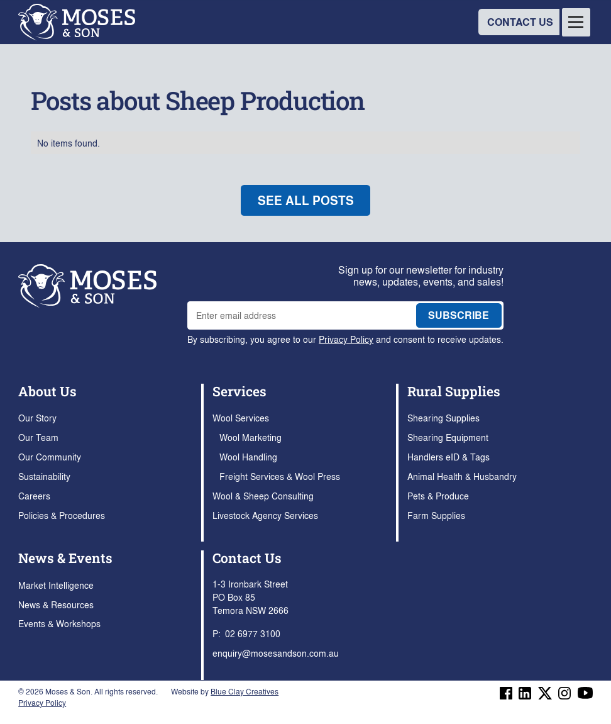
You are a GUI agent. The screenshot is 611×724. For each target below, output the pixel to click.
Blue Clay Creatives (244, 691)
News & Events (65, 558)
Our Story (37, 417)
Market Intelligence (56, 585)
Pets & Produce (438, 495)
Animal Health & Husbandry (462, 476)
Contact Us (247, 558)
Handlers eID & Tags (448, 456)
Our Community (49, 456)
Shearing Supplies (443, 417)
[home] (76, 22)
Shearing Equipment (447, 437)
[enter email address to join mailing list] (298, 315)
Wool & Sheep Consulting (263, 495)
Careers (34, 495)
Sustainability (44, 476)
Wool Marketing (250, 437)
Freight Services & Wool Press (279, 476)
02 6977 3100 (252, 633)
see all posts (306, 200)
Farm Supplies (436, 515)
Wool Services (240, 417)
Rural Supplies (453, 391)
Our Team (38, 437)
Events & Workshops (59, 623)
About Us (47, 391)
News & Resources (56, 604)
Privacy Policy (346, 339)
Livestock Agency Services (265, 515)
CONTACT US (520, 21)
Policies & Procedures (61, 515)
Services (239, 391)
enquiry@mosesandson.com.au (275, 653)
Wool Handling (248, 456)
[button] (576, 22)
